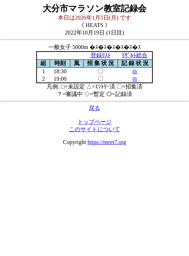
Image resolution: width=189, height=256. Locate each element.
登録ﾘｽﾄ (100, 55)
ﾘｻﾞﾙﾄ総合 (134, 55)
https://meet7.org (106, 142)
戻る (94, 108)
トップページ (94, 122)
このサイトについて (94, 129)
